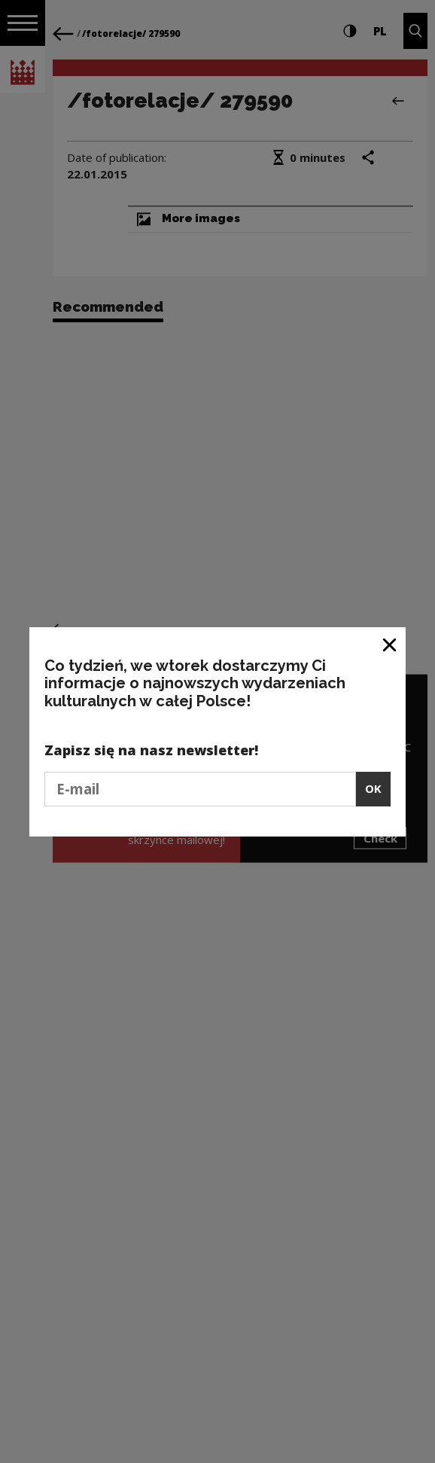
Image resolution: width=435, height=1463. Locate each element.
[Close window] (390, 644)
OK (373, 788)
